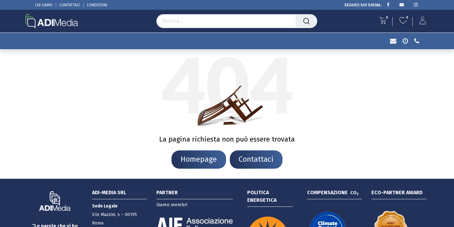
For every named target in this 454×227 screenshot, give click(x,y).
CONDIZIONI (97, 5)
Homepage (198, 159)
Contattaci (256, 159)
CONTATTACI (69, 5)
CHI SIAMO (44, 5)
